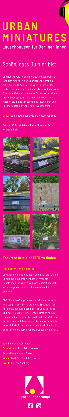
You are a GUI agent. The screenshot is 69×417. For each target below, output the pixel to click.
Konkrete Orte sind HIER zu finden (29, 257)
